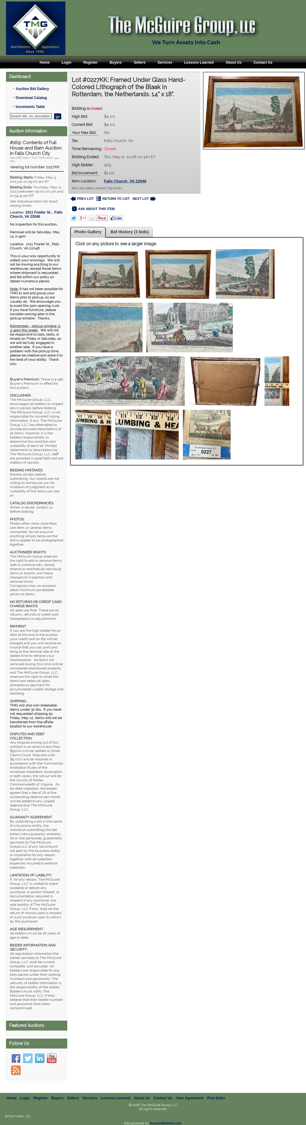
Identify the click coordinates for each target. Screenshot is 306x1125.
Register (90, 62)
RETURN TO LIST (113, 199)
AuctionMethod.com (165, 1123)
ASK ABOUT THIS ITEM (93, 209)
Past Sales (216, 1098)
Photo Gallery (88, 231)
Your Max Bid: (84, 132)
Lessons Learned (199, 62)
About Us (233, 62)
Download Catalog (31, 98)
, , (36, 214)
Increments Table (30, 107)
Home (45, 62)
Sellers (140, 62)
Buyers (116, 62)
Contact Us (262, 62)
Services (164, 62)
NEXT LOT (144, 199)
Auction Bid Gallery (32, 89)
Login (66, 62)
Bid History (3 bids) (130, 231)
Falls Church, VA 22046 (125, 181)
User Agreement (190, 1098)
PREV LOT (82, 199)
